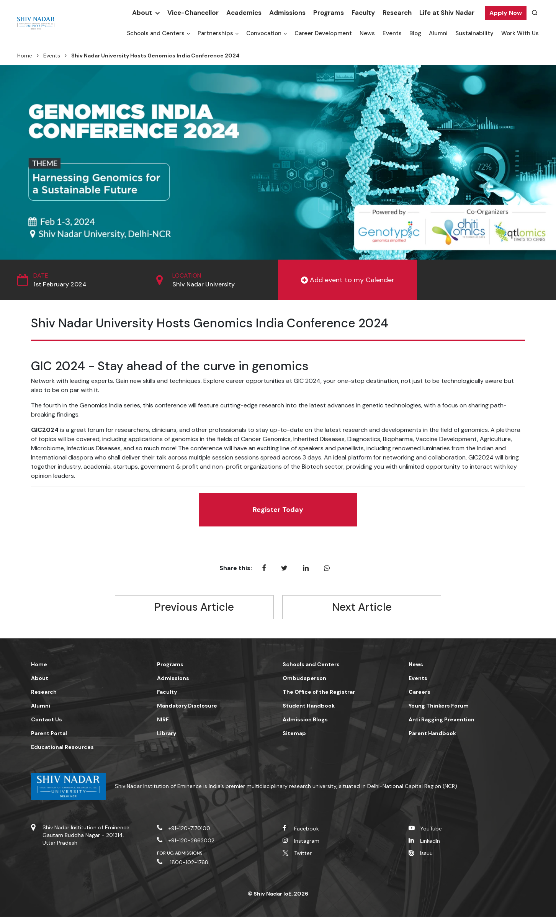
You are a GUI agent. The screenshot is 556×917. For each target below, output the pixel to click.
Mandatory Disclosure (187, 705)
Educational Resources (62, 747)
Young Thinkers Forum (439, 705)
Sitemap (294, 733)
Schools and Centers (156, 33)
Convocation (263, 33)
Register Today (278, 509)
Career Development (323, 33)
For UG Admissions (180, 853)
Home (24, 55)
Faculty (363, 12)
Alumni (438, 33)
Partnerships (215, 33)
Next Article (362, 607)
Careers (419, 691)
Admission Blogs (305, 719)
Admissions (287, 12)
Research (397, 12)
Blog (415, 33)
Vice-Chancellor (193, 12)
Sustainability (474, 33)
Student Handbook (309, 705)
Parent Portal (49, 733)
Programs (328, 12)
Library (166, 733)
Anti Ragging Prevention (441, 719)
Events (392, 33)
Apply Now (505, 13)
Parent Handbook (432, 733)
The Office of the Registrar (319, 691)
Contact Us (46, 719)
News (367, 33)
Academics (244, 12)
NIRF (163, 719)
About (142, 12)
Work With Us (520, 33)
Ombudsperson (304, 678)
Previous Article (194, 607)
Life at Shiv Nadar (446, 12)
